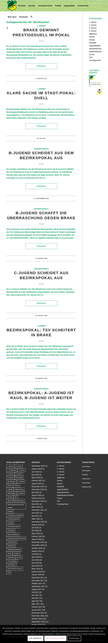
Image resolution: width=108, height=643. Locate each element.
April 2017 (36, 601)
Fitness (92, 40)
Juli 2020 (35, 528)
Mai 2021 (35, 516)
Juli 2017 (35, 592)
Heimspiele (86, 470)
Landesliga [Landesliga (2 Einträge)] (11, 530)
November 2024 (38, 489)
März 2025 (36, 478)
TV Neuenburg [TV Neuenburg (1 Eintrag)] (12, 561)
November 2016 (38, 616)
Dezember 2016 (38, 613)
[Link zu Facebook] (7, 28)
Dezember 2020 (38, 522)
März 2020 (36, 533)
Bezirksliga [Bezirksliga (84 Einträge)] (19, 477)
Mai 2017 (35, 598)
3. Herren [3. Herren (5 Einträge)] (21, 470)
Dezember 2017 (38, 578)
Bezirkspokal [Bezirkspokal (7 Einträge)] (11, 481)
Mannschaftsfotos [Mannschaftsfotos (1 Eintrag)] (13, 534)
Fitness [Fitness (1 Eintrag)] (10, 485)
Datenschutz (86, 487)
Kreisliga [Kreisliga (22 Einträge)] (10, 523)
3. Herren (92, 28)
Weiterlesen (41, 66)
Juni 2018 (35, 560)
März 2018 (36, 569)
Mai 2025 (35, 475)
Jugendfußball (41, 149)
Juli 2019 (35, 554)
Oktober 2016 (37, 619)
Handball (92, 43)
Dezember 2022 (38, 501)
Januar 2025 (36, 484)
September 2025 (38, 466)
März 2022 (36, 507)
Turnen (92, 54)
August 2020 (37, 525)
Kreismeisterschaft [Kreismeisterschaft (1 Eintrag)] (13, 526)
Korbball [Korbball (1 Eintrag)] (10, 511)
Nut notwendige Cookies (55, 638)
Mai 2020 (35, 531)
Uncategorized (94, 60)
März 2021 (36, 519)
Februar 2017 (37, 607)
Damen (92, 37)
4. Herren (92, 31)
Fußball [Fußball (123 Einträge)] (10, 489)
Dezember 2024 (38, 486)
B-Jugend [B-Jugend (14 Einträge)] (10, 477)
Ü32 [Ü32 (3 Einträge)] (9, 572)
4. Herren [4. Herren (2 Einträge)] (10, 474)
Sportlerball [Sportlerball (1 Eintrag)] (11, 546)
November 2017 (38, 581)
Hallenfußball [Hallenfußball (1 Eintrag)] (12, 493)
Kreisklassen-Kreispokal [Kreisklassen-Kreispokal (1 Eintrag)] (15, 515)
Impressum (86, 479)
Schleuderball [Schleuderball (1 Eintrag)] (12, 542)
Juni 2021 (35, 513)
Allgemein (93, 34)
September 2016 (38, 622)
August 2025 (37, 469)
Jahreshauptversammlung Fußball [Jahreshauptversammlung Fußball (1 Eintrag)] (16, 506)
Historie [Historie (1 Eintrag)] (10, 497)
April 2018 (36, 566)
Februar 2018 (37, 572)
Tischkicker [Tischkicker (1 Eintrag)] (11, 557)
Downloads (86, 483)
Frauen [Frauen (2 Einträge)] (16, 485)
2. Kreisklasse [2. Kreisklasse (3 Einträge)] (12, 470)
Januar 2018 (36, 575)
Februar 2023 (37, 498)
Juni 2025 (35, 472)
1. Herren (41, 26)
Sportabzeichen (95, 49)
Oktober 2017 (37, 583)
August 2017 (37, 589)
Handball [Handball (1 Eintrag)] (21, 493)
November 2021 (38, 510)
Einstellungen (74, 638)
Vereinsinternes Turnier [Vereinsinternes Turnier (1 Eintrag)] (15, 568)
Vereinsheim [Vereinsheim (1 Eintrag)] (11, 565)
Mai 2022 (35, 504)
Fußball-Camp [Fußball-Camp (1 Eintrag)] (19, 489)
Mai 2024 (35, 492)
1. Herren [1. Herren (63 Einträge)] (10, 466)
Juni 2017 (35, 595)
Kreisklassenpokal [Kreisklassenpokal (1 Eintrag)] (13, 519)
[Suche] (31, 17)
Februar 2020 (37, 536)
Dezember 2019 (38, 542)
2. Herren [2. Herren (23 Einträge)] (19, 466)
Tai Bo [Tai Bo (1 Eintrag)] (9, 553)
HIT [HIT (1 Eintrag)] (16, 497)
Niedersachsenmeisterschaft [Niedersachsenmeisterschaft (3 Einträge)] (16, 538)
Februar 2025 (37, 481)
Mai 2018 (35, 563)
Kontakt (85, 475)
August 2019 (37, 551)
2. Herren (92, 25)
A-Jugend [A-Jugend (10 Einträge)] (19, 474)
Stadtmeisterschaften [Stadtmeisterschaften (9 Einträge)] (14, 549)
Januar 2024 (36, 495)
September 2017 (38, 586)
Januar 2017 (36, 610)
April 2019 (36, 557)
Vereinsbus (86, 466)
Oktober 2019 (37, 548)
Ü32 (90, 57)
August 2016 (37, 625)
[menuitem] (11, 5)
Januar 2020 (36, 539)
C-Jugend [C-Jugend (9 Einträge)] (21, 481)
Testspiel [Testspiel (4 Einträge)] (16, 553)
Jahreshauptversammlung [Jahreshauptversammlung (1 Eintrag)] (16, 501)
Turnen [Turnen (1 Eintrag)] (19, 557)
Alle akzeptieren (36, 638)
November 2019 (38, 545)
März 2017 (36, 604)
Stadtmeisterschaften (97, 52)
